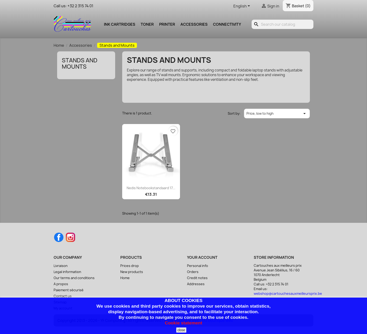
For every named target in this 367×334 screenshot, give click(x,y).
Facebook (58, 237)
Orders (192, 272)
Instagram (70, 237)
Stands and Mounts (79, 63)
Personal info (197, 265)
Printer (167, 24)
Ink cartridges (119, 24)
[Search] (282, 24)
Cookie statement (183, 322)
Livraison (61, 265)
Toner (147, 24)
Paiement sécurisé (69, 290)
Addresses (196, 284)
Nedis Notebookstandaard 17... (151, 188)
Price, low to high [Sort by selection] (276, 113)
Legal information (67, 272)
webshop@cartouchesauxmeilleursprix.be (288, 293)
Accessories (194, 24)
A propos (61, 284)
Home (125, 278)
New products (131, 272)
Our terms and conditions (74, 278)
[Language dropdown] (242, 6)
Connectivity (227, 24)
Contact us (63, 296)
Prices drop (129, 265)
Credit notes (197, 278)
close (181, 330)
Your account (202, 257)
